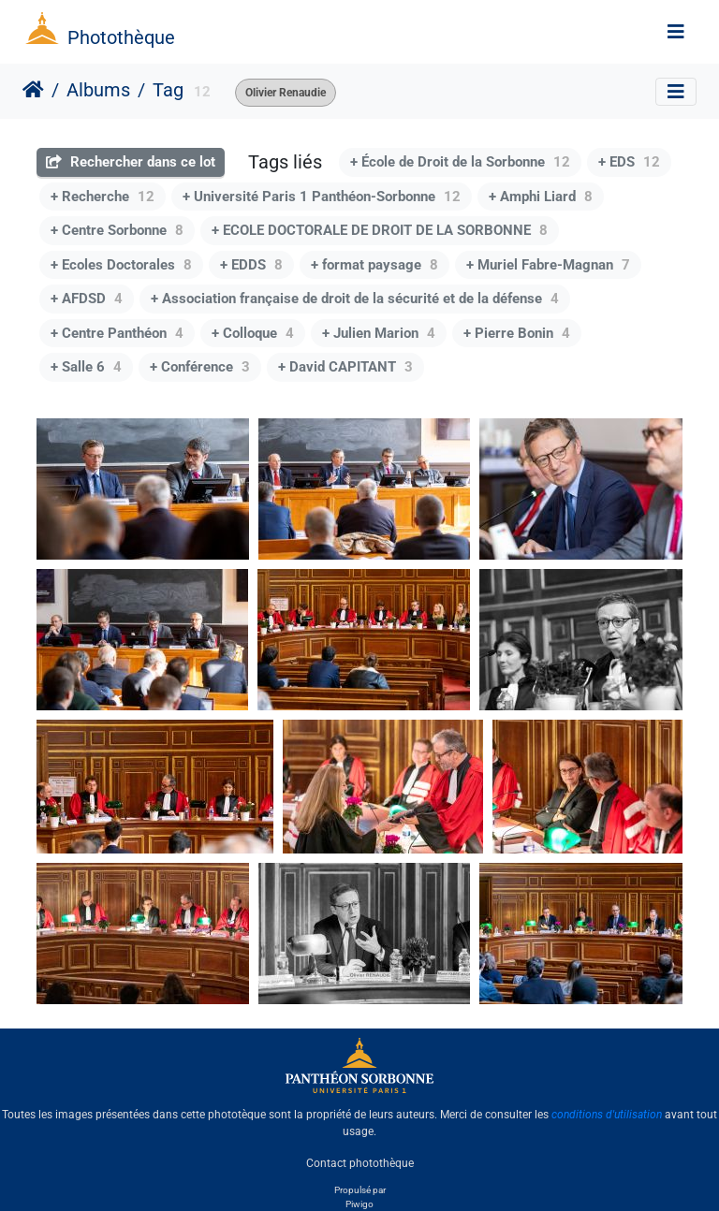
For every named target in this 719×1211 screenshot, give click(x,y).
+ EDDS (251, 264)
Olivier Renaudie (285, 92)
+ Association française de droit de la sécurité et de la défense (355, 298)
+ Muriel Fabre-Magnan (548, 264)
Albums (98, 90)
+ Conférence (200, 366)
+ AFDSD (87, 298)
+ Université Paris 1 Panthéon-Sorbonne (322, 196)
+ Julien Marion (378, 333)
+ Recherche (102, 196)
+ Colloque (253, 333)
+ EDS (629, 161)
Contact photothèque (360, 1163)
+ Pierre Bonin (516, 333)
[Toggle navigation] (676, 32)
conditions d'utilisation (606, 1114)
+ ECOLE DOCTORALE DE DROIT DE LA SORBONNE (380, 230)
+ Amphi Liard (541, 196)
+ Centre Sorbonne (117, 230)
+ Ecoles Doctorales (121, 264)
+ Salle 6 (86, 366)
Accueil (33, 90)
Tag (168, 90)
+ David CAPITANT (345, 366)
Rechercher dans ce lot (130, 161)
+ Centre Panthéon (117, 333)
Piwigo (359, 1204)
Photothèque (121, 37)
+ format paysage (374, 264)
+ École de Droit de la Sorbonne (460, 161)
